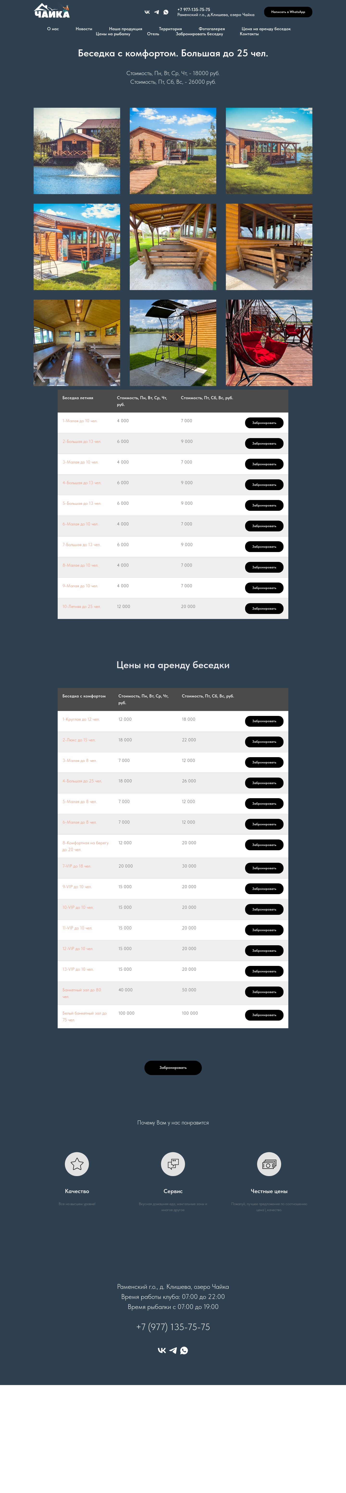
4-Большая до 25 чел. (82, 780)
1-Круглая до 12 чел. (81, 719)
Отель (153, 33)
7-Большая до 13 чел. (81, 544)
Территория (170, 28)
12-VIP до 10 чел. (77, 948)
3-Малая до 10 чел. (80, 461)
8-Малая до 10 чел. (80, 565)
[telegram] (173, 1350)
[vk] (147, 12)
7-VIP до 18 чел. (76, 865)
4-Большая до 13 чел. (81, 482)
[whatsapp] (184, 1350)
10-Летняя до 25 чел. (81, 606)
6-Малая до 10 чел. (80, 523)
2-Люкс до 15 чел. (79, 739)
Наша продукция (125, 28)
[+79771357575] (157, 12)
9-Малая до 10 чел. (80, 585)
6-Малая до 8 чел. (79, 822)
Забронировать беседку (199, 33)
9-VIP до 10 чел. (77, 886)
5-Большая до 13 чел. (81, 503)
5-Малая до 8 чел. (79, 801)
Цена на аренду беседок (266, 28)
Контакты (249, 33)
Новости (84, 28)
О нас (53, 28)
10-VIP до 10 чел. (78, 907)
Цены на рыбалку (113, 33)
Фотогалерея (212, 28)
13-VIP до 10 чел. (78, 969)
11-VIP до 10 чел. (77, 927)
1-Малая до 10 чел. (80, 420)
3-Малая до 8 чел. (79, 760)
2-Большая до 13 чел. (81, 441)
